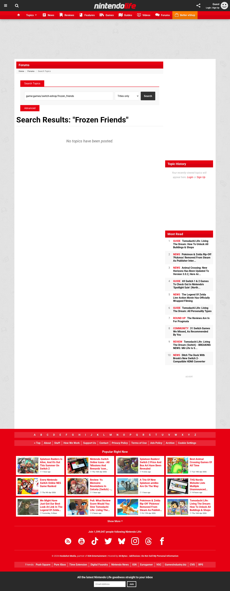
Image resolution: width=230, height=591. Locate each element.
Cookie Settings (187, 442)
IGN (134, 564)
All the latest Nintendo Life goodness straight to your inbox (115, 577)
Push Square (43, 564)
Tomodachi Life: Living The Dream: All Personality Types (192, 309)
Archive (170, 442)
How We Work (72, 442)
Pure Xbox (60, 564)
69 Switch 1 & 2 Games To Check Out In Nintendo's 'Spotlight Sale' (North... (191, 284)
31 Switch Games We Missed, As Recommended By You (191, 331)
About (47, 442)
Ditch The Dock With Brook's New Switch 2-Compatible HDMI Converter (189, 358)
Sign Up (215, 8)
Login (208, 8)
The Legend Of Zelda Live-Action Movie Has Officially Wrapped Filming (191, 297)
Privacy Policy (120, 442)
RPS (200, 564)
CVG (192, 564)
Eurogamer (146, 564)
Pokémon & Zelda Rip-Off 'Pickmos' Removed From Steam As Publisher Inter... (192, 257)
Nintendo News (120, 564)
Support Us (89, 442)
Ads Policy (156, 442)
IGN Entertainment (97, 556)
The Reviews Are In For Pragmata (191, 320)
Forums (24, 65)
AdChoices (134, 556)
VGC (158, 564)
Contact (104, 442)
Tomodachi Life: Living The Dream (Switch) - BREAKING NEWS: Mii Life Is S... (192, 345)
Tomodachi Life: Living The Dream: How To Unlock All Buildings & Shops (190, 244)
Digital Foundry (99, 564)
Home (21, 71)
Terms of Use (139, 442)
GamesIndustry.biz (175, 564)
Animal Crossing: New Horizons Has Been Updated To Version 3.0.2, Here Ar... (191, 271)
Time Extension (78, 564)
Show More (115, 521)
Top (37, 442)
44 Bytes (123, 556)
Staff (57, 442)
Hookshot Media (68, 556)
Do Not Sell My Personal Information (160, 556)
